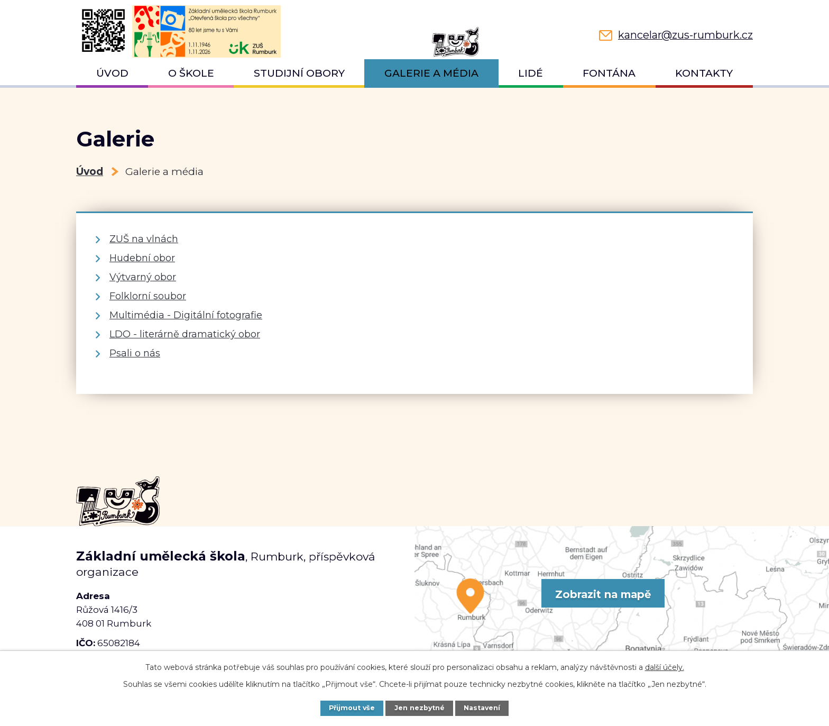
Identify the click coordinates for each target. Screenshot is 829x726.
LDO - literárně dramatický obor (184, 334)
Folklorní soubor (147, 296)
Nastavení (482, 708)
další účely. (664, 667)
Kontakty (704, 73)
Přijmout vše (351, 708)
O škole (191, 73)
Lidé (530, 73)
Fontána (609, 73)
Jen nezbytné (419, 708)
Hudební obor (142, 258)
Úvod (112, 73)
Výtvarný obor (142, 277)
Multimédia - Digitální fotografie (185, 315)
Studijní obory (299, 73)
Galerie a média (431, 73)
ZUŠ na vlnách (143, 239)
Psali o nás (134, 353)
